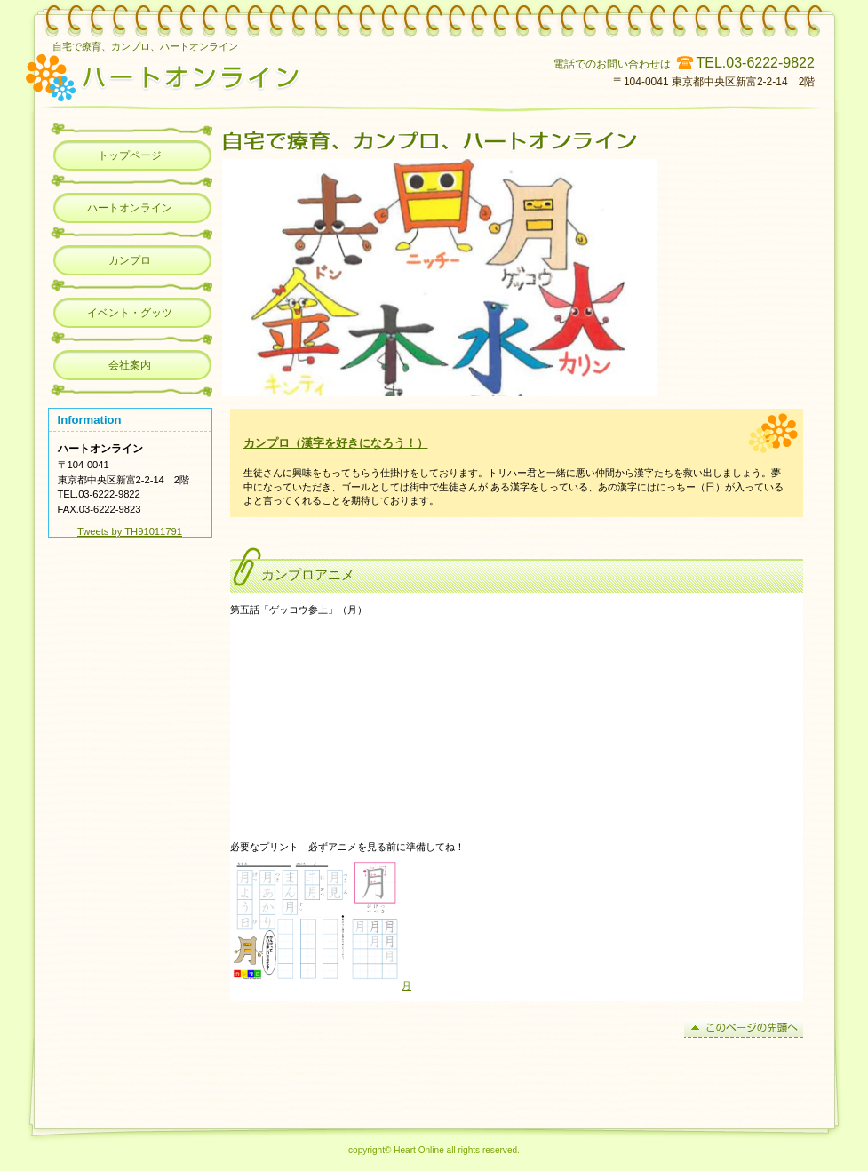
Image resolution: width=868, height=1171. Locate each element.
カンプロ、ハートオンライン (277, 75)
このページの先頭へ (743, 1028)
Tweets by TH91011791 (129, 531)
